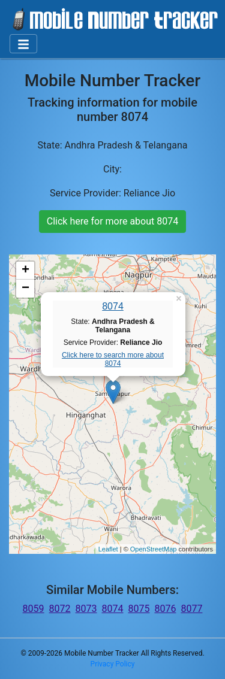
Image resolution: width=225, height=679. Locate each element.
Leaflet (108, 549)
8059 (33, 608)
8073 (86, 608)
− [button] (25, 289)
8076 (165, 608)
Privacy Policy (113, 664)
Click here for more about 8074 (112, 221)
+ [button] (25, 271)
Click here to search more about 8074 (113, 359)
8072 (60, 608)
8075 (138, 608)
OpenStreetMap (153, 549)
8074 (113, 306)
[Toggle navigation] (23, 43)
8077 (191, 608)
